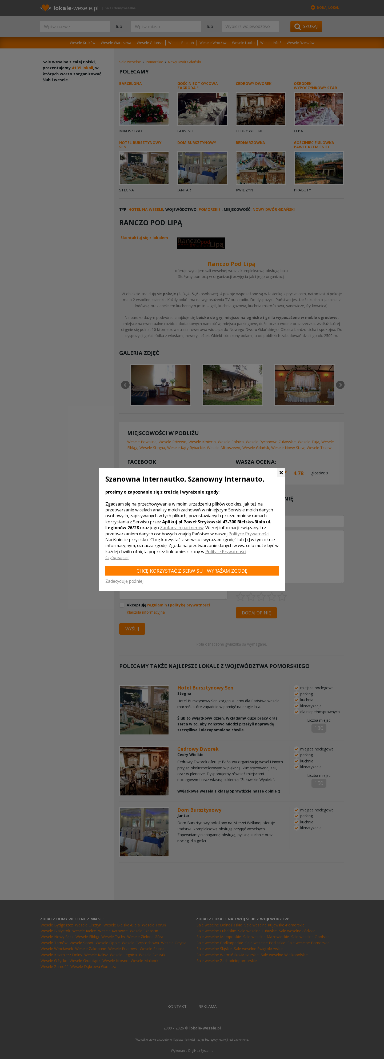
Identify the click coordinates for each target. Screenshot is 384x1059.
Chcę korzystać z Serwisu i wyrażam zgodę (192, 571)
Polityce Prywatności (249, 534)
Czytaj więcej (117, 557)
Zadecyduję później (124, 581)
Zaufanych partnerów (181, 528)
